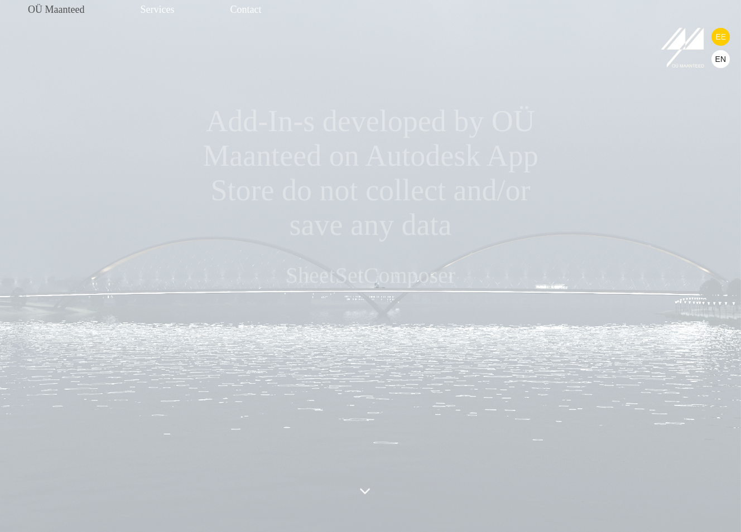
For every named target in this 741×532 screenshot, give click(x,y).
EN (720, 59)
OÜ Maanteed (56, 9)
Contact (245, 9)
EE (720, 36)
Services (157, 9)
